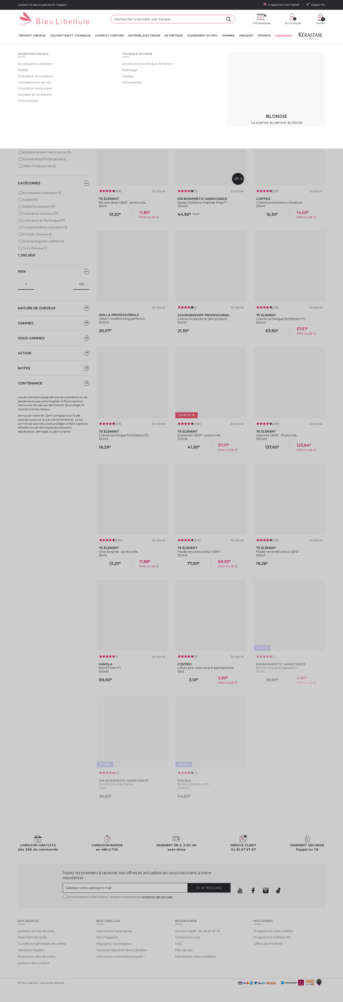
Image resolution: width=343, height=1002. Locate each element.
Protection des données (36, 956)
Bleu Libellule (43, 48)
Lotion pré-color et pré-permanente (205, 668)
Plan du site (184, 950)
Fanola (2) (30, 145)
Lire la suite (26, 89)
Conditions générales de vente (42, 943)
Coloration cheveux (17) (40, 213)
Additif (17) (30, 199)
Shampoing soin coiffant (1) (43, 241)
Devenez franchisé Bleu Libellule (121, 950)
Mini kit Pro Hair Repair (116, 784)
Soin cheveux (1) (35, 248)
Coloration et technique (70, 35)
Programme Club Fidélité (273, 931)
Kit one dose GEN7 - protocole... (123, 202)
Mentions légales (31, 950)
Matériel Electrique (144, 35)
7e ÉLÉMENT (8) (34, 131)
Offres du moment (268, 943)
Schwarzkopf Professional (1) (44, 159)
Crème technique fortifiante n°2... (282, 319)
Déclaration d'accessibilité (195, 956)
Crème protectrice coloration (279, 202)
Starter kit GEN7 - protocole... (199, 435)
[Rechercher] (228, 19)
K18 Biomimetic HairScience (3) (47, 152)
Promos (264, 35)
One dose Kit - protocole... (119, 551)
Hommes (228, 35)
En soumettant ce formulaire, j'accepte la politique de (120, 897)
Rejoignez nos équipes (114, 943)
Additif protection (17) (39, 206)
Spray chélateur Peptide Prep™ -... (204, 202)
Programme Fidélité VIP (272, 937)
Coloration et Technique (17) (44, 220)
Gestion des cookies (33, 963)
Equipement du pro (202, 35)
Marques (246, 35)
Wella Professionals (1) (39, 166)
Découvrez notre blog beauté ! (120, 956)
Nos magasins (107, 937)
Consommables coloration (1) (45, 227)
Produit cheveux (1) (37, 234)
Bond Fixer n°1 (110, 668)
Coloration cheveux (99, 48)
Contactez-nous (187, 937)
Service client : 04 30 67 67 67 (197, 931)
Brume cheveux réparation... (278, 668)
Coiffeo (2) (30, 138)
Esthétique (174, 35)
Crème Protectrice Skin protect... (203, 319)
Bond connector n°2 (193, 784)
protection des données (156, 897)
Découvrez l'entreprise (114, 931)
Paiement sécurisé (32, 937)
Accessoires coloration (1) (42, 193)
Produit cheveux (32, 35)
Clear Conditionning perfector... (123, 318)
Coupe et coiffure (109, 35)
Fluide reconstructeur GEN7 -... (200, 551)
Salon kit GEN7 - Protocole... (277, 435)
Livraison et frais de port (36, 931)
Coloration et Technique (69, 48)
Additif (117, 48)
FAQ (178, 943)
